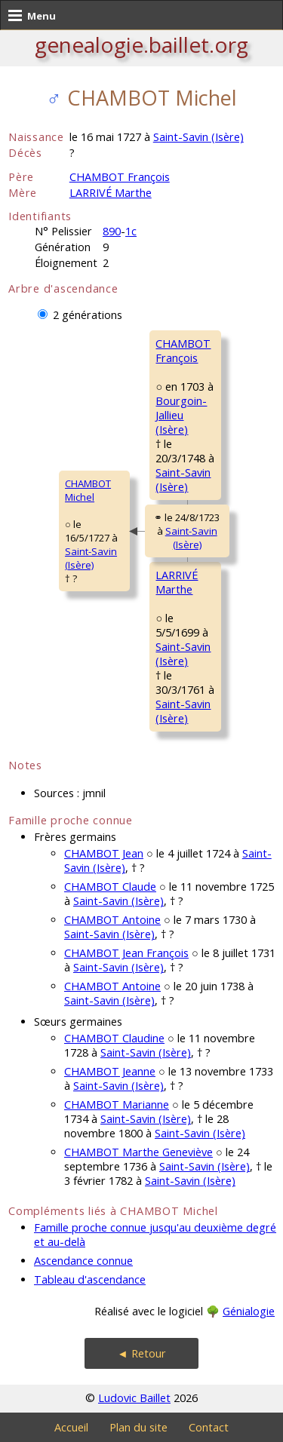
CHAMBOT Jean (103, 853)
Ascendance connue (83, 1260)
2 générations (87, 315)
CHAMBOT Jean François (126, 953)
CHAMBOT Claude (110, 886)
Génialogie (249, 1311)
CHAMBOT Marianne (116, 1104)
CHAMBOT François (119, 177)
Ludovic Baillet (134, 1398)
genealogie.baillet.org (141, 44)
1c (131, 231)
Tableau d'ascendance (90, 1279)
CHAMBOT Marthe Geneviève (138, 1152)
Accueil (71, 1427)
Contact (209, 1427)
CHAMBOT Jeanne (109, 1071)
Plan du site (138, 1427)
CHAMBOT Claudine (114, 1038)
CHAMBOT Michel (88, 490)
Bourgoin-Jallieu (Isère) (181, 415)
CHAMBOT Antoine (112, 920)
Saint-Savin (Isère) (198, 137)
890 (112, 231)
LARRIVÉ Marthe (110, 193)
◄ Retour (141, 1353)
